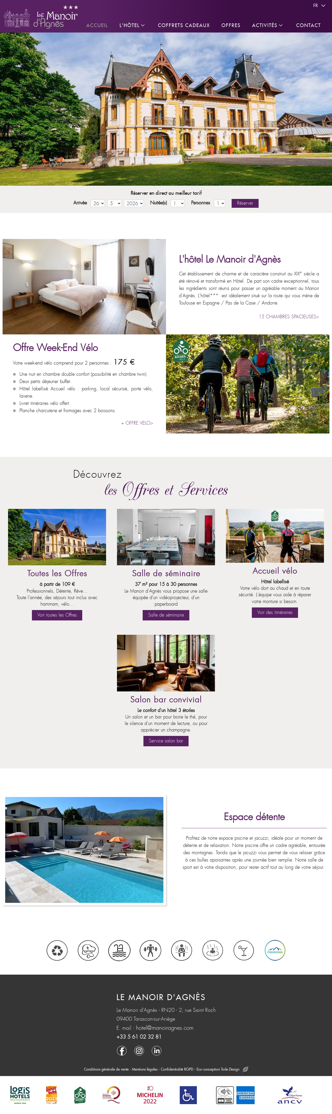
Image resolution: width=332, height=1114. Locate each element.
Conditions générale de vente (106, 1069)
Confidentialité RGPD (177, 1069)
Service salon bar (166, 741)
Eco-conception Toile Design (222, 1069)
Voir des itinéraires (275, 613)
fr (320, 6)
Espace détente (254, 817)
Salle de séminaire (166, 574)
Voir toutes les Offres (57, 615)
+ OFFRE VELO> (137, 423)
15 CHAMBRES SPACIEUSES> (289, 317)
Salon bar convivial (166, 700)
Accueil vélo (275, 571)
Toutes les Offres (57, 574)
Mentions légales (144, 1069)
